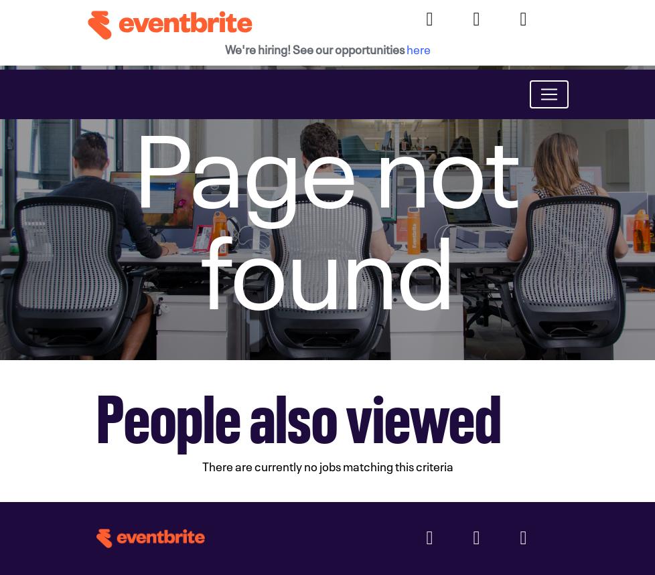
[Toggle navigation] (549, 94)
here (419, 48)
